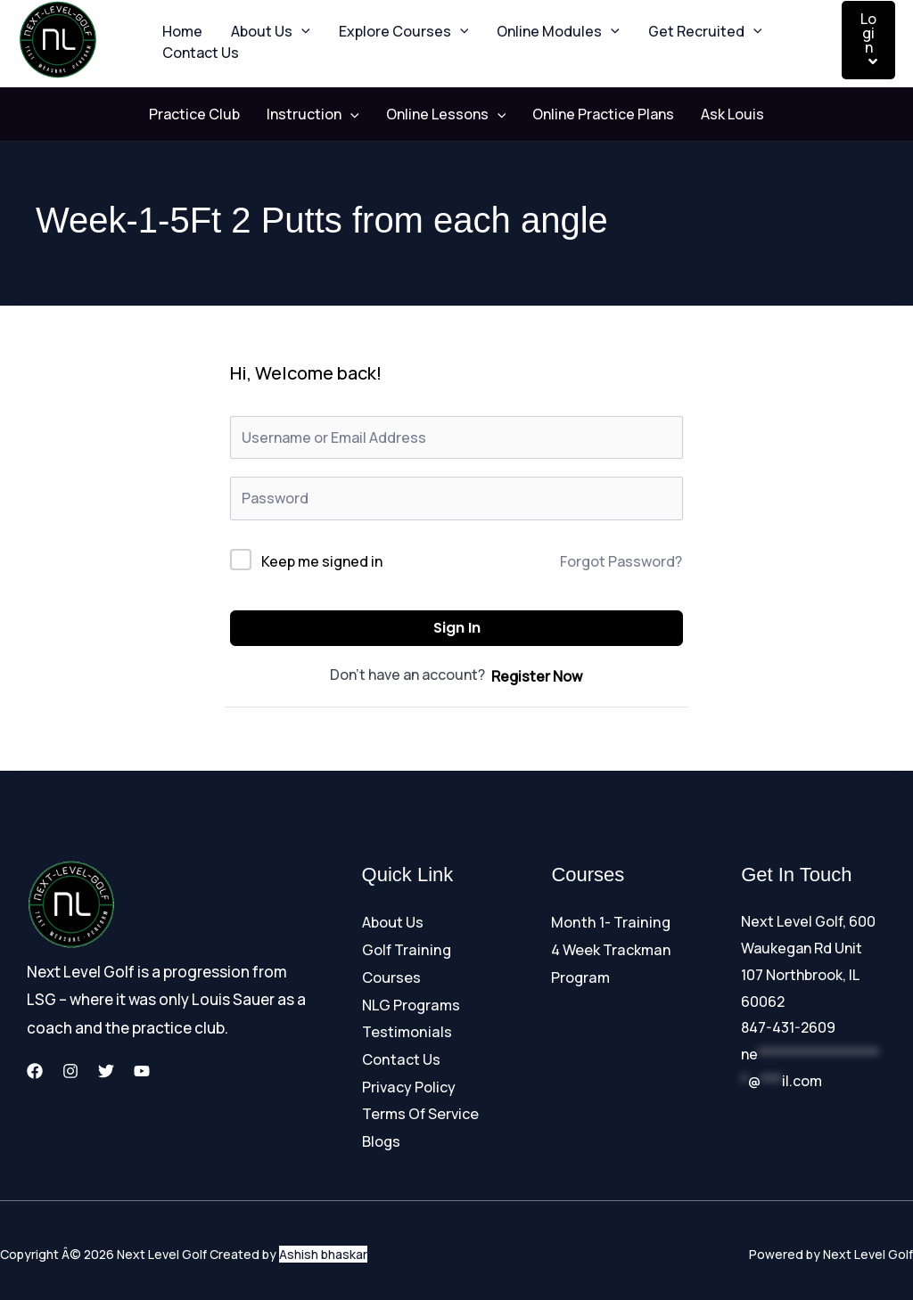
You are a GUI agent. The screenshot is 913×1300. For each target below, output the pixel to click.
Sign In (457, 628)
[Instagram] (70, 1071)
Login (868, 39)
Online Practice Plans (594, 115)
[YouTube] (142, 1071)
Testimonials (406, 1027)
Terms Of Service (420, 1107)
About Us (393, 922)
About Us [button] (260, 22)
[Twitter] (106, 1071)
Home (179, 22)
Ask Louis (714, 115)
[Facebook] (35, 1071)
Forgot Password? (621, 562)
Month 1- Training (608, 922)
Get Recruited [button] (673, 22)
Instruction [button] (322, 115)
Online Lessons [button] (446, 115)
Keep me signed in (321, 561)
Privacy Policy (408, 1081)
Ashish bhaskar (323, 1246)
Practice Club (212, 115)
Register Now (536, 676)
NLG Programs (410, 1001)
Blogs (381, 1133)
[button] (291, 22)
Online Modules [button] (533, 22)
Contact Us (197, 62)
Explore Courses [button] (386, 22)
